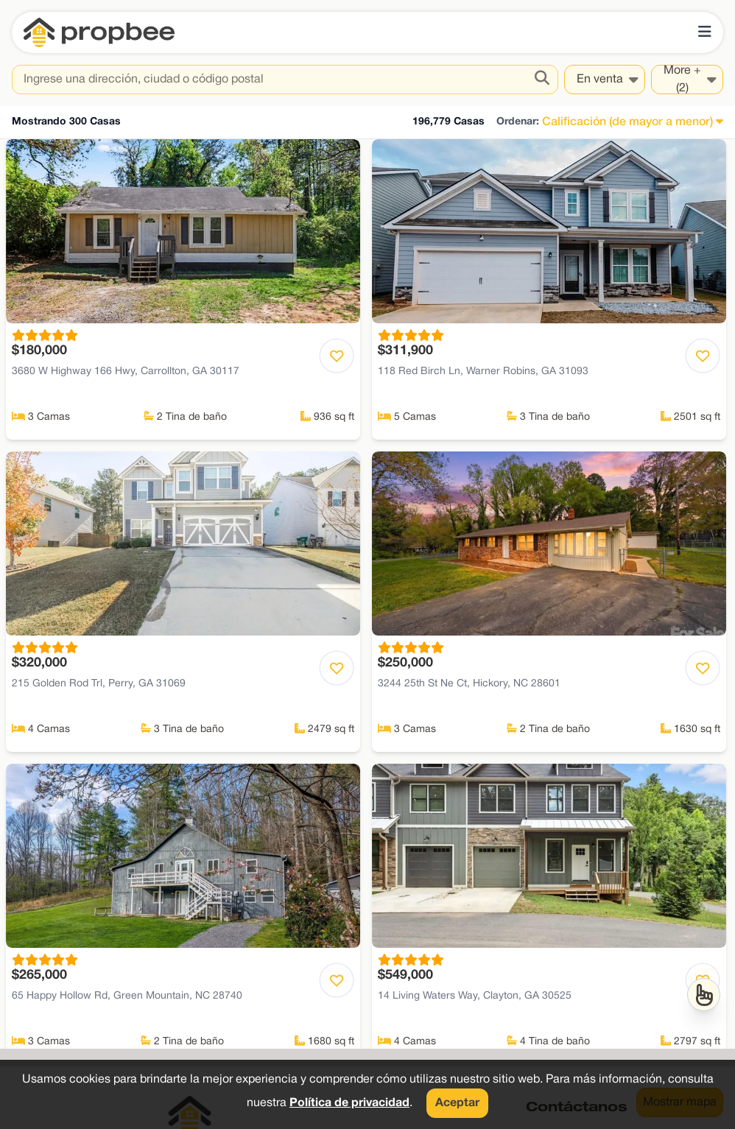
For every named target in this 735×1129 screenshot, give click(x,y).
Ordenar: (517, 122)
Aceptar (457, 1103)
